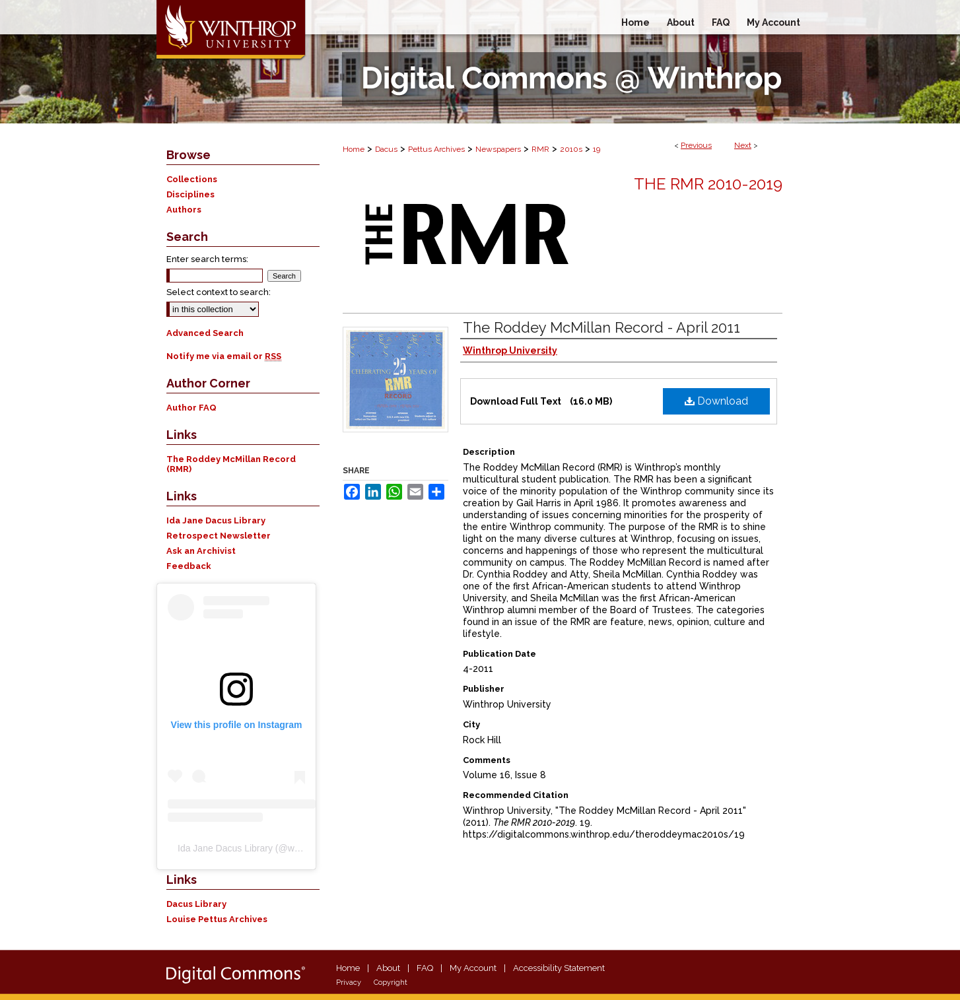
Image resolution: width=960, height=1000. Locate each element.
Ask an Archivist (201, 551)
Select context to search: (218, 292)
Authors (183, 210)
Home (353, 149)
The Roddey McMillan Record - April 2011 (601, 327)
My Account (473, 968)
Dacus (386, 149)
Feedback (188, 566)
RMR (540, 149)
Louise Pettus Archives (216, 919)
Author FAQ (191, 408)
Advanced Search (205, 333)
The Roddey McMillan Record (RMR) (231, 464)
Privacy (348, 982)
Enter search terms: (207, 259)
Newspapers (498, 149)
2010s (571, 149)
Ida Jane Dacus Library (215, 520)
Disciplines (190, 194)
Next (742, 145)
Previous (696, 145)
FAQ (425, 968)
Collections (191, 179)
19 (596, 149)
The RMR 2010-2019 (708, 183)
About (388, 968)
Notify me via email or (223, 356)
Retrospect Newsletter (218, 536)
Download (716, 401)
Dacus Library (196, 904)
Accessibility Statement (559, 968)
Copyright (390, 982)
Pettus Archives (436, 149)
